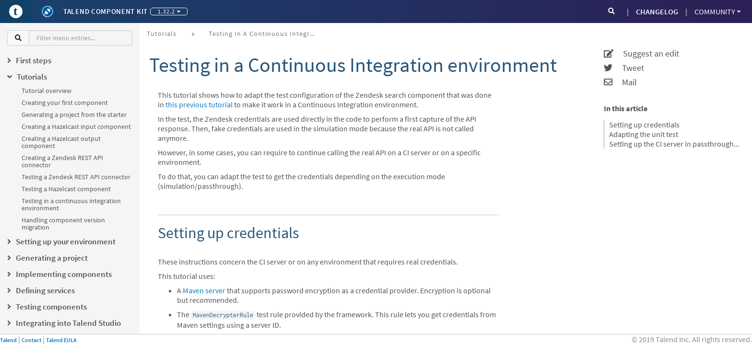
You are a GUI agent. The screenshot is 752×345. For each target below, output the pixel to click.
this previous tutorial (199, 104)
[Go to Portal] (16, 11)
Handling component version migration (63, 223)
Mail (620, 82)
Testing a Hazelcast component (66, 188)
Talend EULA (61, 340)
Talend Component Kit (105, 11)
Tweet (624, 68)
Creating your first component (65, 102)
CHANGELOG (657, 11)
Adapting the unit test (643, 134)
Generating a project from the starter (74, 114)
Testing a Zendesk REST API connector (76, 176)
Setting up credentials (644, 124)
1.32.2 (169, 11)
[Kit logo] (47, 11)
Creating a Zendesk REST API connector (62, 161)
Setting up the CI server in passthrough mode (674, 144)
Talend (8, 340)
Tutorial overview (46, 90)
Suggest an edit (641, 53)
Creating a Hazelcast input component (76, 126)
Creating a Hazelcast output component (61, 142)
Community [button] (717, 11)
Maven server (204, 290)
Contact (31, 340)
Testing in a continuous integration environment (71, 204)
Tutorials (161, 33)
